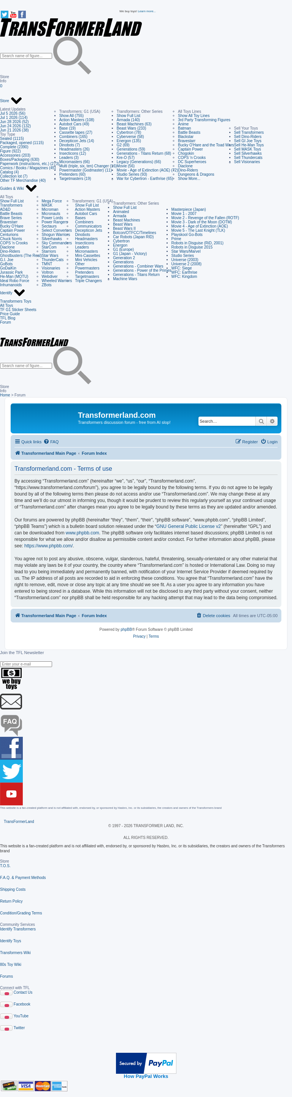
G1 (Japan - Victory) (130, 254)
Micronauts (51, 214)
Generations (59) (131, 149)
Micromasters (85, 251)
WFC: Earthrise (184, 272)
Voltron (48, 272)
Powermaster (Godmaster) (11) (85, 170)
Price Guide (10, 314)
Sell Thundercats (248, 158)
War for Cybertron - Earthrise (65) (145, 178)
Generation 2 (124, 258)
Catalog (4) (9, 172)
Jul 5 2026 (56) (12, 113)
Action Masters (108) (76, 120)
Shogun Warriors (56, 235)
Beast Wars (122, 224)
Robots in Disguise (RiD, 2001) (197, 243)
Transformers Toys (15, 301)
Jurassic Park (11, 272)
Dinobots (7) (69, 145)
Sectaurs (49, 226)
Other (78, 264)
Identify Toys (10, 941)
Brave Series (11, 218)
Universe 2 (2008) (186, 264)
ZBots (47, 285)
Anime (183, 124)
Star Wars (50, 255)
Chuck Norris (11, 239)
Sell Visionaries (247, 162)
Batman (184, 128)
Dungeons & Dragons (196, 174)
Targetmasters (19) (75, 178)
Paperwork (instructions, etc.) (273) (29, 164)
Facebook (22, 1004)
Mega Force (52, 201)
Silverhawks (52, 239)
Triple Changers (87, 281)
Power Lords (52, 218)
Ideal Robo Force (14, 281)
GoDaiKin (8, 268)
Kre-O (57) (126, 158)
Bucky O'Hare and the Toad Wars (206, 145)
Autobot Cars (84, 214)
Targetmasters (85, 276)
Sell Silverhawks (248, 153)
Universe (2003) (184, 260)
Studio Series (182, 255)
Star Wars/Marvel (186, 251)
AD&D (5, 209)
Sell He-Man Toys (249, 145)
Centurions (9, 235)
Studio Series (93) (132, 174)
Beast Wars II (124, 228)
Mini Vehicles (84, 260)
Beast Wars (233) (131, 128)
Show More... (189, 178)
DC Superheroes (192, 162)
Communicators (87, 226)
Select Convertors (57, 230)
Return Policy (11, 901)
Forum (5, 322)
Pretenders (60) (72, 174)
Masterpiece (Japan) (188, 209)
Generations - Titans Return (136, 275)
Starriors (49, 251)
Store (11, 101)
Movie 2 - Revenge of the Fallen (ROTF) (205, 218)
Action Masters (86, 209)
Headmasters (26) (74, 149)
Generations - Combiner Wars (138, 266)
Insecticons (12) (72, 153)
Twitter (19, 1028)
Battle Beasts (189, 132)
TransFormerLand (19, 822)
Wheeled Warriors (57, 281)
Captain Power (190, 149)
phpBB (126, 629)
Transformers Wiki (15, 953)
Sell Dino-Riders (248, 137)
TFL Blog (7, 318)
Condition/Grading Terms (21, 913)
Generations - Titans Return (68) (144, 153)
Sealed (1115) (12, 138)
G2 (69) (123, 145)
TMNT (47, 264)
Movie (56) (126, 166)
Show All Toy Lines (193, 116)
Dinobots (81, 235)
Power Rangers (55, 222)
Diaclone (185, 166)
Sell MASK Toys (247, 149)
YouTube (21, 1016)
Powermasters (85, 268)
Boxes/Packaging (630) (19, 159)
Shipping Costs (12, 889)
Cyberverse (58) (130, 137)
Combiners (83, 222)
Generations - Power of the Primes (142, 270)
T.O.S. (5, 866)
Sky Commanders (57, 243)
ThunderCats (53, 260)
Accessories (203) (15, 155)
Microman (50, 209)
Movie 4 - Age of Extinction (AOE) (199, 226)
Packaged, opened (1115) (22, 143)
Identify (12, 293)
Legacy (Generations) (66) (139, 162)
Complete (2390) (14, 147)
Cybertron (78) (129, 132)
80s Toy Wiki (10, 964)
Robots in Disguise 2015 (192, 247)
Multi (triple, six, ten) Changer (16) (88, 166)
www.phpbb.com (82, 533)
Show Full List (128, 116)
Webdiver (50, 276)
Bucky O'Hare (11, 226)
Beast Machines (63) (134, 124)
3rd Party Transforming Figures (204, 120)
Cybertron (121, 241)
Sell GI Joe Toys (248, 141)
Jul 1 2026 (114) (13, 117)
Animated (121, 212)
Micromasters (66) (74, 162)
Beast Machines (126, 220)
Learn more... (147, 11)
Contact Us (23, 992)
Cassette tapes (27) (75, 132)
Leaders (80, 247)
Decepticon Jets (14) (76, 141)
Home (5, 395)
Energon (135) (129, 141)
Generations (123, 262)
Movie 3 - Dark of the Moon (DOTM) (201, 222)
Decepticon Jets (87, 230)
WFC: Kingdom (184, 276)
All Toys (6, 305)
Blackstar (186, 137)
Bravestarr (186, 141)
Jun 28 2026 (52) (14, 122)
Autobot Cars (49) (74, 124)
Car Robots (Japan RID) (133, 237)
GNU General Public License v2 (188, 526)
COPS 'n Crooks (192, 158)
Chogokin (186, 153)
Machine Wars (125, 279)
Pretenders (83, 272)
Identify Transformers (18, 929)
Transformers (11, 205)
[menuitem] (51, 441)
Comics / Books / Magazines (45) (28, 168)
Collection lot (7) (13, 176)
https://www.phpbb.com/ (48, 545)
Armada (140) (128, 120)
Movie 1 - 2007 (184, 214)
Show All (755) (71, 116)
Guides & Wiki (18, 189)
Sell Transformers (249, 132)
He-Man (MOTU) (14, 276)
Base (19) (67, 128)
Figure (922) (10, 151)
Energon (120, 245)
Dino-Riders (188, 170)
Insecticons (83, 243)
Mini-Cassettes (86, 255)
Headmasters (85, 239)
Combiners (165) (73, 137)
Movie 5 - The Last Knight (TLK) (198, 230)
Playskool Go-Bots (187, 235)
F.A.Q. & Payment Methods (23, 878)
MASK (47, 205)
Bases (79, 218)
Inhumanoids (11, 285)
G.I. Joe (6, 260)
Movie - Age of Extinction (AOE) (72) (147, 170)
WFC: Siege (181, 268)
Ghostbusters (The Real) (21, 255)
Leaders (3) (69, 158)
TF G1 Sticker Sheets (18, 310)
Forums (6, 976)
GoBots (6, 264)
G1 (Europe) (123, 249)
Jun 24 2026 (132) (15, 126)
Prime (176, 239)
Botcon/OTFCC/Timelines (134, 233)
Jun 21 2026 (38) (14, 130)
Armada (119, 216)
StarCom (49, 247)
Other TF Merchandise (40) (23, 180)
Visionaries (51, 268)
